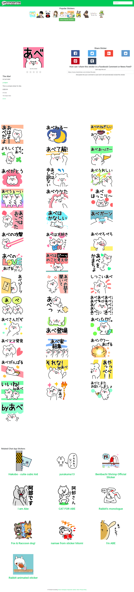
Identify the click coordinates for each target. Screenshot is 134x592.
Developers (64, 589)
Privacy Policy (83, 589)
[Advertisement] (51, 35)
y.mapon (5, 82)
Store (78, 589)
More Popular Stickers (67, 19)
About (59, 589)
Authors (74, 589)
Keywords (69, 589)
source (4, 98)
